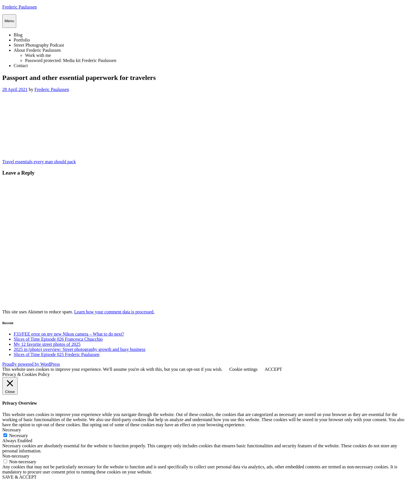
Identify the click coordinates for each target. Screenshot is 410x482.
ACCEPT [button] (273, 369)
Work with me (38, 55)
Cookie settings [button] (243, 369)
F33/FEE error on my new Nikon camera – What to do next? (69, 334)
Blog (18, 34)
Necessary (18, 435)
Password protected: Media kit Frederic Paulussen (70, 60)
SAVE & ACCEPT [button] (19, 477)
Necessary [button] (11, 429)
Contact (21, 65)
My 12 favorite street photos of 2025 (47, 344)
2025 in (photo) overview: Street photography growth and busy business (79, 349)
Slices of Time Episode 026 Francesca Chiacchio (58, 339)
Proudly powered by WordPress (31, 364)
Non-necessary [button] (15, 456)
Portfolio (22, 40)
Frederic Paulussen (19, 7)
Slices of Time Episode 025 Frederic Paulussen (56, 354)
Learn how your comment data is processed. (114, 311)
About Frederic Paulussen (37, 50)
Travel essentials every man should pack (39, 161)
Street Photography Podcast (39, 45)
